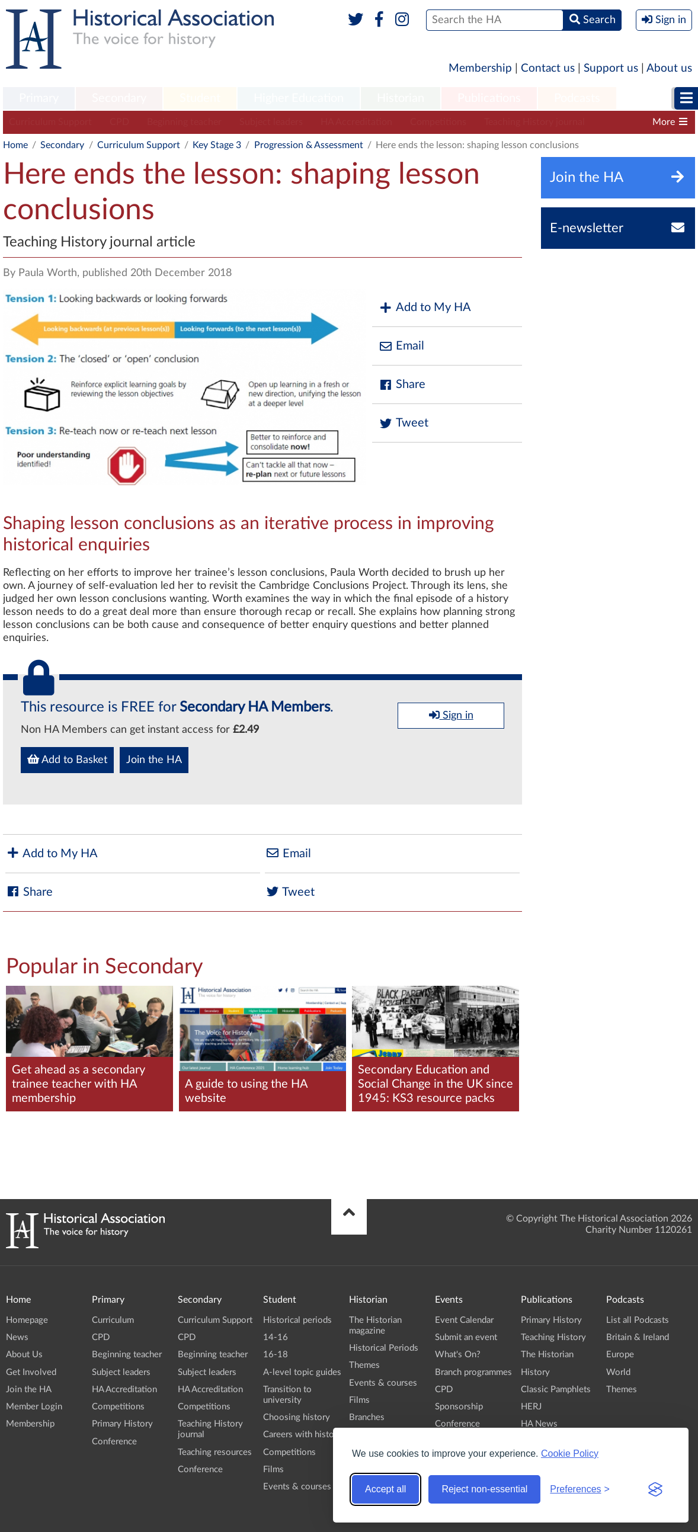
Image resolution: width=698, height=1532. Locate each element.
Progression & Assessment (308, 145)
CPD (119, 122)
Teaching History (553, 1337)
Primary (39, 98)
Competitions (438, 122)
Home (15, 145)
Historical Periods (383, 1348)
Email (401, 346)
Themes (364, 1365)
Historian (400, 98)
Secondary (119, 98)
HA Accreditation (356, 122)
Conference (114, 1441)
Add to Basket (67, 759)
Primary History (122, 1423)
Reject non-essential (484, 1489)
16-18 (275, 1354)
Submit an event (466, 1337)
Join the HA (154, 760)
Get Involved (31, 1372)
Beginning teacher (184, 122)
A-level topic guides (302, 1372)
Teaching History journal (534, 122)
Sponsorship (459, 1406)
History (535, 1372)
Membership (480, 68)
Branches (367, 1417)
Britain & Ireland (637, 1337)
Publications (489, 98)
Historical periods (297, 1320)
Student (200, 98)
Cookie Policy (569, 1453)
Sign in (451, 715)
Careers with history (302, 1434)
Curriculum (113, 1320)
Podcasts (577, 98)
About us (669, 68)
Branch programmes (473, 1372)
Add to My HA (424, 308)
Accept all (385, 1489)
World (618, 1372)
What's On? (458, 1354)
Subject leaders (271, 122)
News (17, 1337)
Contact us (548, 68)
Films (273, 1469)
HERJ (531, 1406)
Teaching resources (215, 1452)
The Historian (547, 1354)
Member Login (34, 1406)
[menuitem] (38, 99)
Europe (620, 1354)
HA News (539, 1423)
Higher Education (299, 98)
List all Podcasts (637, 1320)
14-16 (275, 1337)
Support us (611, 68)
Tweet (403, 423)
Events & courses (297, 1486)
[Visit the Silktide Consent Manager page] (655, 1489)
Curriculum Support (50, 122)
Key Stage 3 (217, 145)
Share (401, 385)
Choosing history (296, 1417)
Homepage (27, 1320)
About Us (24, 1354)
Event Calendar (464, 1320)
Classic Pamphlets (556, 1389)
